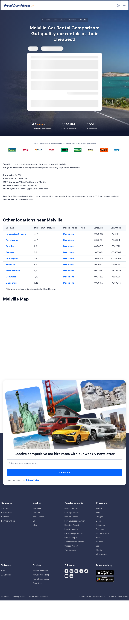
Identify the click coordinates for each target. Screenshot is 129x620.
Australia (37, 508)
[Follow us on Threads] (76, 571)
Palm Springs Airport (73, 533)
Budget (99, 516)
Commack (11, 276)
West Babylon (13, 270)
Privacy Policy (32, 480)
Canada (36, 512)
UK (34, 521)
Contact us (6, 512)
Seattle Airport (71, 546)
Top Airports (70, 550)
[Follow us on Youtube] (66, 576)
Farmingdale (12, 240)
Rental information (41, 579)
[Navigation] (124, 5)
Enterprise (100, 525)
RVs (3, 570)
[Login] (118, 5)
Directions (68, 234)
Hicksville (10, 264)
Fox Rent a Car (102, 533)
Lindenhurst (12, 282)
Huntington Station (16, 234)
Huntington (12, 258)
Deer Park (11, 246)
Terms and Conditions (38, 596)
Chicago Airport (71, 512)
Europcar (100, 529)
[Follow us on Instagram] (71, 571)
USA (35, 525)
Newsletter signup (41, 575)
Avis (98, 512)
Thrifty (99, 550)
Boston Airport (71, 508)
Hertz (98, 537)
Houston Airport (71, 525)
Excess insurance (40, 570)
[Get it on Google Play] (105, 579)
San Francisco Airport (74, 541)
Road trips (37, 583)
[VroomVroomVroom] (19, 5)
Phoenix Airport (71, 537)
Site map (5, 596)
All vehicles (6, 575)
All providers (101, 554)
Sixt (97, 546)
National (99, 541)
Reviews (5, 516)
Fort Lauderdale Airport (75, 521)
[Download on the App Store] (105, 572)
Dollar (98, 521)
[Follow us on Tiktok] (86, 571)
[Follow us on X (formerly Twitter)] (81, 571)
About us (5, 508)
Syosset (10, 252)
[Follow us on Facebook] (66, 571)
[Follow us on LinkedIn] (71, 576)
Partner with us (8, 521)
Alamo (99, 508)
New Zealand (38, 516)
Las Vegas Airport (72, 529)
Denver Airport (71, 516)
